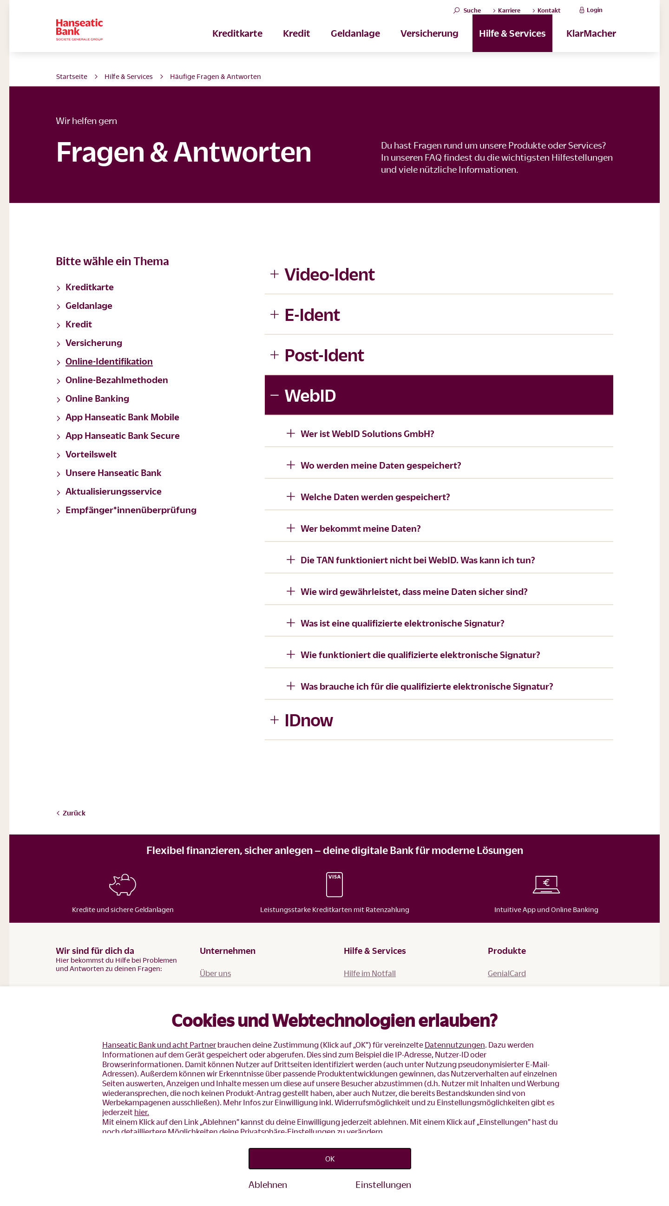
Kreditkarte (237, 47)
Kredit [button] (74, 324)
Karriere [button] (506, 17)
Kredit (296, 47)
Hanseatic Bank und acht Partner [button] (159, 1038)
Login (590, 17)
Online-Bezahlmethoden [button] (112, 379)
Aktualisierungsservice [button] (109, 491)
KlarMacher (591, 47)
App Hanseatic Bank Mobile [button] (117, 416)
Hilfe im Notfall (370, 973)
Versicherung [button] (89, 342)
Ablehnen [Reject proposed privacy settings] (268, 1184)
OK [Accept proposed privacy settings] (330, 1155)
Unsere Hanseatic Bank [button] (109, 472)
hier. (141, 1105)
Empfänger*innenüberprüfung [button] (126, 509)
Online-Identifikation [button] (104, 361)
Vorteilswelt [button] (86, 454)
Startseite (71, 76)
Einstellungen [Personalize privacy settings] (383, 1184)
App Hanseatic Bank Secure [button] (118, 435)
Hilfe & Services (512, 47)
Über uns (215, 973)
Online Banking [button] (92, 398)
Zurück (70, 812)
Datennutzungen (455, 1038)
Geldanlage (355, 47)
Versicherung (429, 47)
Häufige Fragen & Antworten (215, 76)
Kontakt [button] (546, 17)
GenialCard (507, 973)
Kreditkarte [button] (85, 286)
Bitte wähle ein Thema (112, 260)
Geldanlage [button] (84, 305)
